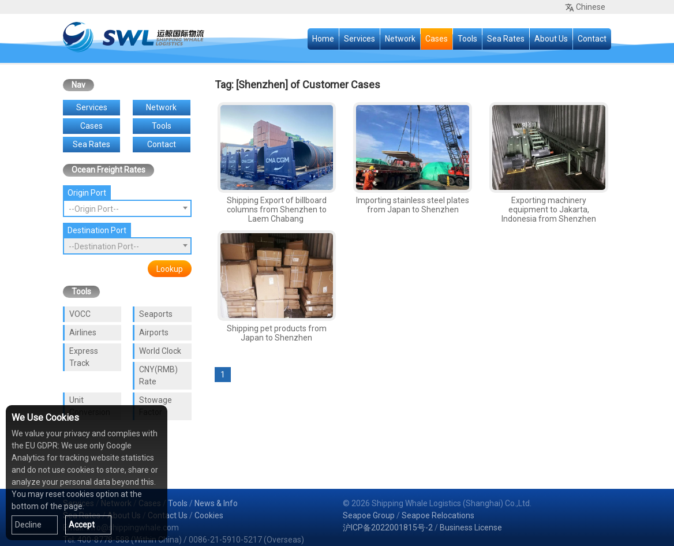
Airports (153, 332)
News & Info (216, 503)
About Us (551, 38)
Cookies (208, 515)
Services (359, 38)
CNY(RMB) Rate (158, 375)
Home (323, 38)
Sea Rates (506, 38)
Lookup (169, 269)
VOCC (80, 314)
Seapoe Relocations (438, 515)
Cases (436, 38)
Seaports (156, 314)
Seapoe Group (369, 515)
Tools (467, 38)
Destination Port (97, 230)
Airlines (82, 332)
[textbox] (127, 209)
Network (400, 38)
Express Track (83, 357)
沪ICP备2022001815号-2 (388, 527)
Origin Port (87, 192)
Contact (592, 38)
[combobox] (127, 208)
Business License (471, 527)
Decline (28, 524)
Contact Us (168, 515)
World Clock (160, 351)
